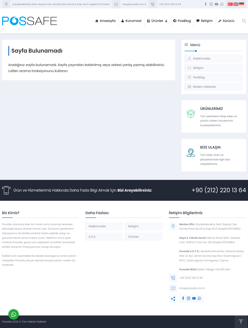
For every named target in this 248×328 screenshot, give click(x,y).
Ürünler (159, 21)
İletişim (207, 20)
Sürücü (228, 20)
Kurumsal (133, 20)
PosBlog (184, 20)
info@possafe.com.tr (134, 4)
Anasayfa (108, 20)
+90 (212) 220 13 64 (170, 4)
